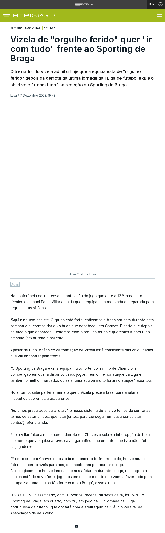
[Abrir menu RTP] (82, 4)
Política (16, 477)
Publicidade (36, 527)
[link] (34, 15)
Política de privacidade (25, 525)
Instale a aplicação (116, 441)
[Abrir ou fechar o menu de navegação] (158, 15)
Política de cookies (57, 525)
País (13, 456)
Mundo (15, 466)
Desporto (17, 445)
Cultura (16, 488)
